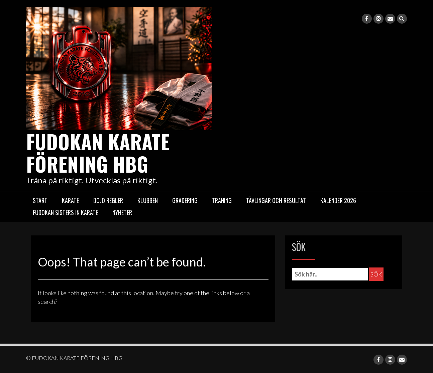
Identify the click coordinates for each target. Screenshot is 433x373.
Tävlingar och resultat (276, 200)
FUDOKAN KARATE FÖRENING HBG (99, 152)
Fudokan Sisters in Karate (65, 212)
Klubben (147, 200)
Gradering (185, 200)
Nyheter (122, 212)
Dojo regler (108, 200)
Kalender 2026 (338, 200)
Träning (222, 200)
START (40, 200)
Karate (70, 200)
